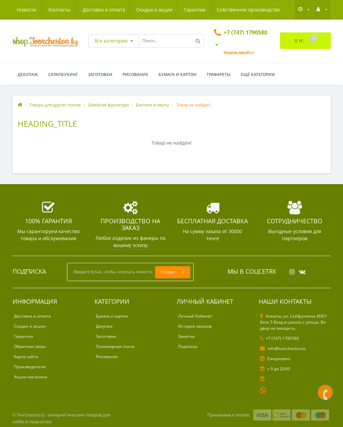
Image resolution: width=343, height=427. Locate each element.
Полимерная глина (115, 346)
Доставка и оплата (38, 9)
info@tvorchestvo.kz (283, 348)
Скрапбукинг (63, 74)
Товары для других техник (55, 105)
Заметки (186, 336)
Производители (30, 367)
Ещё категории (258, 74)
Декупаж (28, 74)
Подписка (187, 346)
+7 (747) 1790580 (279, 338)
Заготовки (100, 74)
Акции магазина (30, 377)
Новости (239, 9)
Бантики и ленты (152, 105)
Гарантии (131, 9)
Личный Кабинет (195, 316)
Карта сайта (26, 356)
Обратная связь (30, 346)
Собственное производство (186, 9)
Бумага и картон (177, 74)
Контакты (273, 9)
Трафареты (219, 74)
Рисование (135, 74)
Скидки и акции (89, 9)
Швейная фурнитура (108, 105)
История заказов (195, 326)
